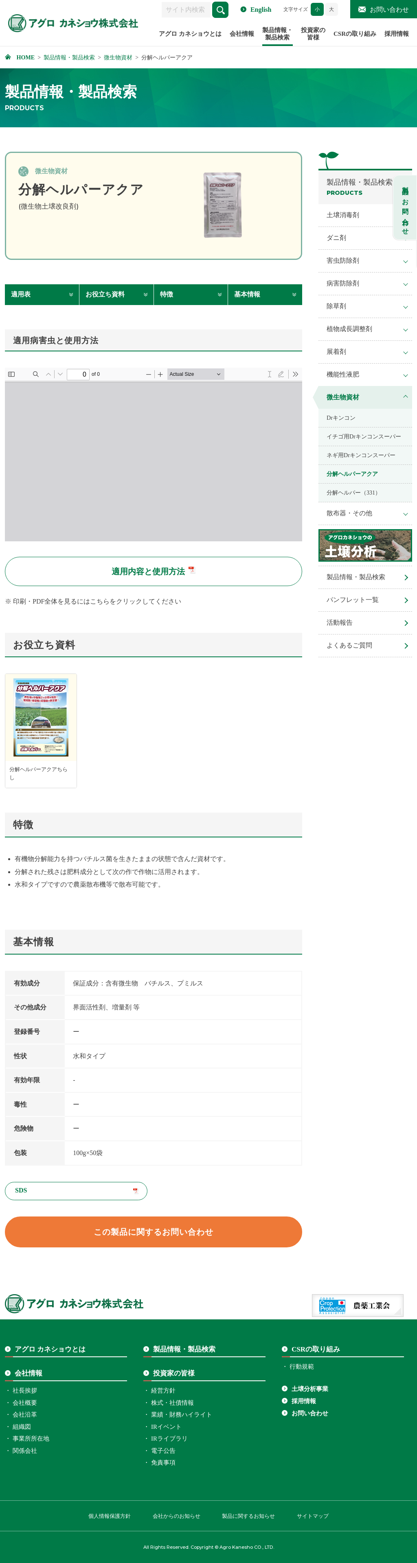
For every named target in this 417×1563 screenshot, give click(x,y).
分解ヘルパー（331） (354, 492)
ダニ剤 (336, 237)
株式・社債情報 (172, 1403)
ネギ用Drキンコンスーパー (361, 455)
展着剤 (336, 351)
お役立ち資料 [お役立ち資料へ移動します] (105, 294)
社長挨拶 (25, 1390)
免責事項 (163, 1462)
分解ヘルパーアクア (352, 474)
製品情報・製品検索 (277, 34)
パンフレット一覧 (353, 599)
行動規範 (302, 1366)
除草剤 (336, 306)
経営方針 (163, 1390)
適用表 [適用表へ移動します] (21, 294)
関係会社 (25, 1450)
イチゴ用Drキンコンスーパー (364, 436)
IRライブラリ (169, 1438)
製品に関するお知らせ (248, 1516)
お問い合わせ (389, 9)
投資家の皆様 (313, 34)
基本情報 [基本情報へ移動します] (247, 294)
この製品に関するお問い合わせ (153, 1232)
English (261, 9)
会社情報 (242, 34)
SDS (21, 1190)
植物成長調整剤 (349, 328)
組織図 (22, 1426)
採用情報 (396, 34)
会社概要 (25, 1403)
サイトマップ (313, 1516)
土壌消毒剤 (343, 214)
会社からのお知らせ (176, 1516)
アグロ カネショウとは (190, 34)
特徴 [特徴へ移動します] (166, 294)
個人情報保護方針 (109, 1516)
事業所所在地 (31, 1438)
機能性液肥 (343, 374)
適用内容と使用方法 (148, 571)
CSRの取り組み (355, 34)
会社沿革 (25, 1414)
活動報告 (340, 622)
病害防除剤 (343, 283)
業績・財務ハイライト (181, 1414)
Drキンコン (341, 417)
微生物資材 (343, 397)
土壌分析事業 (310, 1389)
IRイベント (166, 1426)
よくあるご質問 (349, 645)
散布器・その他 (349, 513)
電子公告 (163, 1450)
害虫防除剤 (343, 260)
